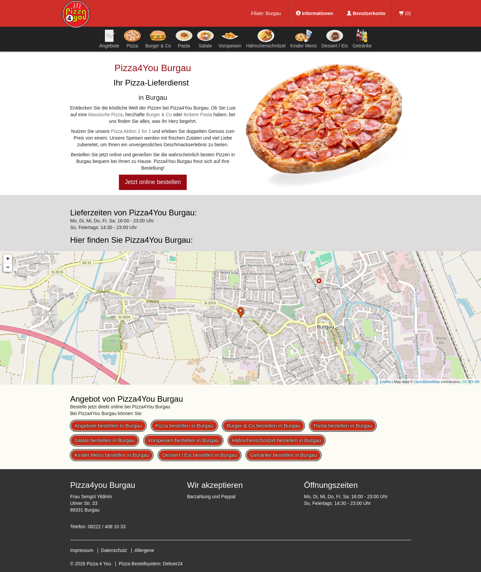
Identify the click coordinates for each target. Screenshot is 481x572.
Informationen (314, 13)
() (405, 13)
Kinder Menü (303, 38)
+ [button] (8, 259)
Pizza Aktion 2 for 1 (131, 131)
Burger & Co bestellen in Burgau (263, 425)
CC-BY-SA (470, 382)
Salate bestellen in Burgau (104, 440)
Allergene (144, 550)
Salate (205, 38)
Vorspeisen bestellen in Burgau (183, 440)
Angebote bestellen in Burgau (108, 425)
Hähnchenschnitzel (266, 38)
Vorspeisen (229, 38)
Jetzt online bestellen (153, 182)
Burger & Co (158, 38)
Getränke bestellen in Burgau (283, 455)
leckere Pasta (198, 114)
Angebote (109, 38)
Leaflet (385, 382)
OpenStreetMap (427, 382)
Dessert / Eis (334, 38)
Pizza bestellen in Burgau (184, 425)
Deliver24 (173, 563)
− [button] (8, 267)
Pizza (132, 38)
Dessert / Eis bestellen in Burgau (199, 455)
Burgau (273, 13)
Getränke (362, 38)
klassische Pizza (105, 114)
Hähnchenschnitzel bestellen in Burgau (276, 440)
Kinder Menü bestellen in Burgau (111, 455)
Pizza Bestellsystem (139, 563)
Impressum (81, 550)
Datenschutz (114, 550)
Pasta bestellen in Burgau (343, 425)
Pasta (184, 38)
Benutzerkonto (366, 13)
